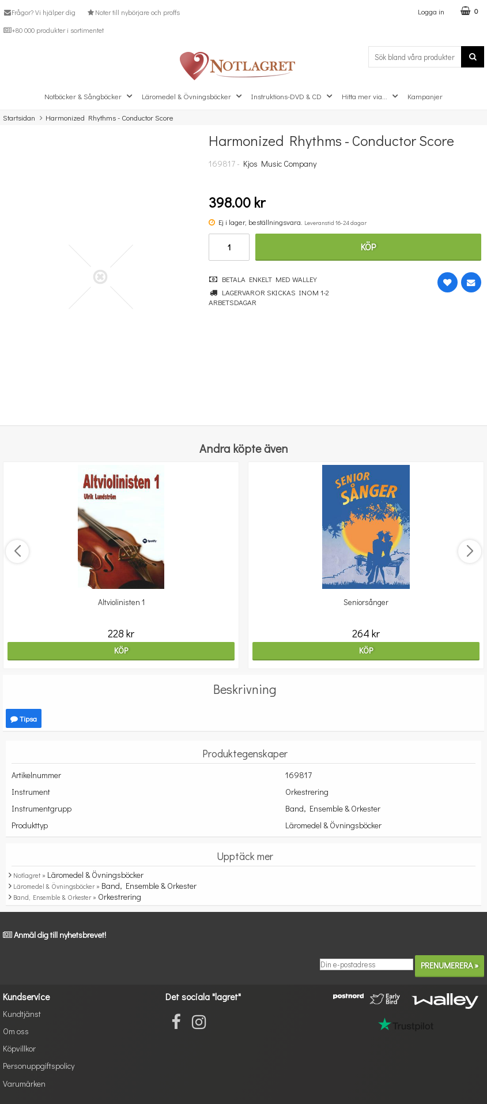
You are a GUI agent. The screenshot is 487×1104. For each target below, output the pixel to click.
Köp (368, 247)
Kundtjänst (22, 1013)
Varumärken (24, 1083)
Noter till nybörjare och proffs (132, 12)
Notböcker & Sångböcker (89, 96)
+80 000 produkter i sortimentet (53, 30)
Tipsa (23, 718)
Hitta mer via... (371, 96)
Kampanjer (425, 96)
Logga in (431, 11)
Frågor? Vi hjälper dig (39, 12)
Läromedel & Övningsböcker (193, 96)
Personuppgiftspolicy (38, 1065)
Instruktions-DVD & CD (293, 96)
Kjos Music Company (279, 163)
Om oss (16, 1031)
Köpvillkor (19, 1048)
